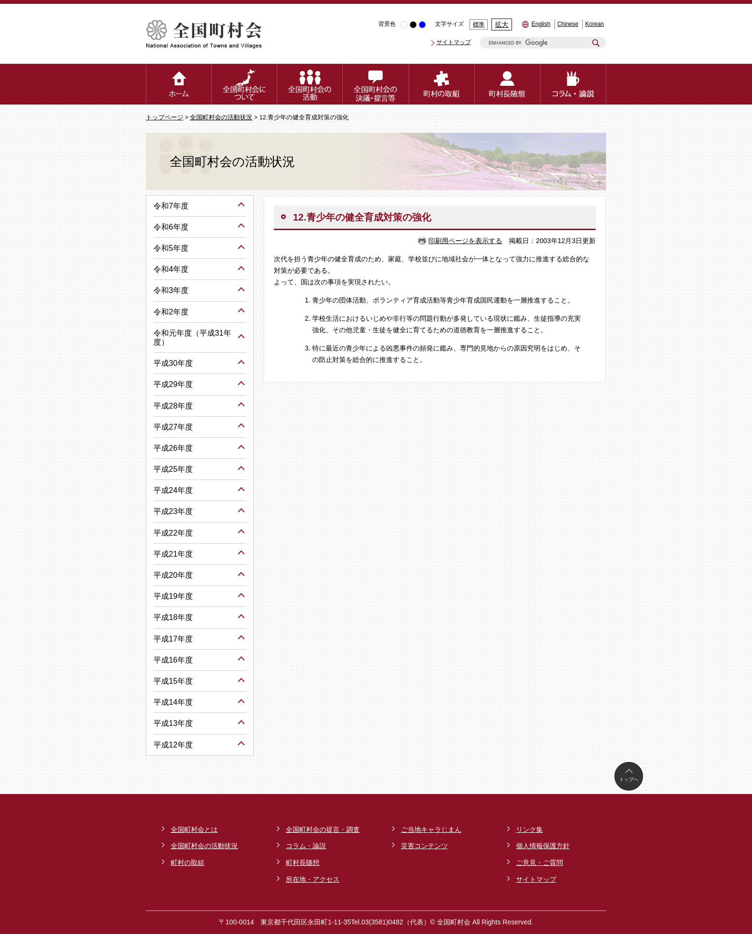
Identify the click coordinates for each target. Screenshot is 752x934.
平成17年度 (173, 639)
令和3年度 (170, 290)
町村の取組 (187, 862)
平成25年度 (173, 469)
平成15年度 (173, 681)
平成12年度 (173, 745)
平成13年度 (173, 723)
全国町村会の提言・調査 (323, 829)
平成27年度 (173, 427)
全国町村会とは (194, 829)
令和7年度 (170, 206)
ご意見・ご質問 (539, 862)
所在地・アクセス (313, 879)
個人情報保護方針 (543, 846)
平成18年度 (173, 617)
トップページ (164, 117)
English (540, 24)
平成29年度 (173, 384)
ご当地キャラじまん (431, 829)
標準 (478, 24)
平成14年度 (173, 702)
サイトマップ (453, 42)
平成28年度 (173, 406)
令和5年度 (170, 248)
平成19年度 (173, 596)
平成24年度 (173, 490)
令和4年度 (170, 269)
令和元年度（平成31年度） (192, 337)
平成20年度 (173, 575)
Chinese (567, 24)
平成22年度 (173, 533)
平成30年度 (173, 363)
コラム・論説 (306, 846)
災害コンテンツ (424, 846)
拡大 (501, 24)
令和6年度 (170, 227)
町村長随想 (302, 862)
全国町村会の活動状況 (221, 117)
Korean (594, 24)
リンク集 (529, 829)
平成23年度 (173, 511)
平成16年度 (173, 660)
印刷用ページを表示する (465, 241)
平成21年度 (173, 554)
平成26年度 (173, 448)
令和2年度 (170, 312)
